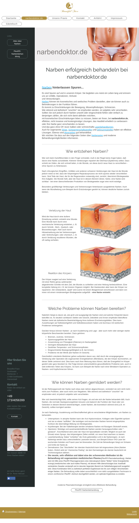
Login (134, 511)
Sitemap (22, 511)
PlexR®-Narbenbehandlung (87, 490)
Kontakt (14, 416)
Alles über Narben (17, 42)
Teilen (11, 478)
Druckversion (9, 511)
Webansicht (132, 514)
